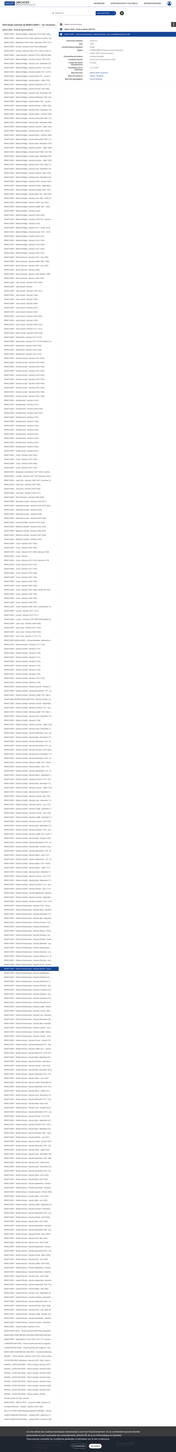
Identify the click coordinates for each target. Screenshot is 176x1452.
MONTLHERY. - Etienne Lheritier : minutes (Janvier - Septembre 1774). (28, 897)
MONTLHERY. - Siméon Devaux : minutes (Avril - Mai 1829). (26, 1238)
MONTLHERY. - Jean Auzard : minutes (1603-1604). (23, 316)
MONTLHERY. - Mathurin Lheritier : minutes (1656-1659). (25, 527)
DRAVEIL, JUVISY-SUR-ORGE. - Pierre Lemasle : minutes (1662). (27, 1373)
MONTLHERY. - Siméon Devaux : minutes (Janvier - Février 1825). (28, 1192)
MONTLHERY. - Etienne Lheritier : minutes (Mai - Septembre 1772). (28, 880)
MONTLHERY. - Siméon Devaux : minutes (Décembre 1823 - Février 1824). (28, 1171)
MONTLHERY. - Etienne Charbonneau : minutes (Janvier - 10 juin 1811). (28, 1036)
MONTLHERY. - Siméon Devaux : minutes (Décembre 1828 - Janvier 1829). (28, 1230)
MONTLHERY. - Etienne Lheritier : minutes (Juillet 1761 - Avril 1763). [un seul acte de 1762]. (28, 834)
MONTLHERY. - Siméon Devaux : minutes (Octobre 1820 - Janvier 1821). (28, 1133)
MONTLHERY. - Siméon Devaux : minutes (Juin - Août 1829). (26, 1242)
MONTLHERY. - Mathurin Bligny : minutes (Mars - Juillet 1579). (27, 80)
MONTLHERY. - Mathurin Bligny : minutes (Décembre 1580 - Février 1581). (28, 97)
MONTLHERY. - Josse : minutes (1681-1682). (21, 577)
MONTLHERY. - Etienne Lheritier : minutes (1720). (22, 653)
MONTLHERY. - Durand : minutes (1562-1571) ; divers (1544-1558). (28, 51)
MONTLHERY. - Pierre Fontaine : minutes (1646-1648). (24, 497)
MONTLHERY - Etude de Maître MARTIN (17, 30)
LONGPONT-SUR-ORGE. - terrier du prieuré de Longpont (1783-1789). (28, 1348)
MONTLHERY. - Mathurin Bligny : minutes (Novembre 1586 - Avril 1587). (28, 139)
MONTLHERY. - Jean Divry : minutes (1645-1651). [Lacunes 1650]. (28, 480)
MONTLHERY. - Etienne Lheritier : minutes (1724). (22, 670)
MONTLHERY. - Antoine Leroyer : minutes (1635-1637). (24, 379)
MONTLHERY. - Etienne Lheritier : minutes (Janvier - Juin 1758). (27, 813)
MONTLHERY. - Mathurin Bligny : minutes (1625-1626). (24, 245)
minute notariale (96, 79)
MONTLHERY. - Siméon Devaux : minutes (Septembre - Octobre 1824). (28, 1183)
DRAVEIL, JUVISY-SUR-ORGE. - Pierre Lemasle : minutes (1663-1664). (28, 1377)
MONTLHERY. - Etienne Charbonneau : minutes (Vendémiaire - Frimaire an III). (28, 927)
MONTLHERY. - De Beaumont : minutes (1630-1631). (23, 413)
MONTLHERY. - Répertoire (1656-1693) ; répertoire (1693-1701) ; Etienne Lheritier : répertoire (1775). (28, 42)
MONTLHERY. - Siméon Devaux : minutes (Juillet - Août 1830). (27, 1263)
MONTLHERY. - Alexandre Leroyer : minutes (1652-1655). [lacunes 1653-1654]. (28, 506)
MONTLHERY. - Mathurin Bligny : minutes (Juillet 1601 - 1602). (27, 207)
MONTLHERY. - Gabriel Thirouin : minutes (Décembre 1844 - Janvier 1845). (28, 1301)
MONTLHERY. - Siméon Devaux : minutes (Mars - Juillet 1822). (27, 1150)
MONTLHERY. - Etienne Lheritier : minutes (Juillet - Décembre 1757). (28, 809)
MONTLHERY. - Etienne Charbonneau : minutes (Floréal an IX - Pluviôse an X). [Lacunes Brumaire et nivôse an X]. (28, 977)
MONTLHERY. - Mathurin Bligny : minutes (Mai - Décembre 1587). (28, 143)
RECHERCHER (99, 3)
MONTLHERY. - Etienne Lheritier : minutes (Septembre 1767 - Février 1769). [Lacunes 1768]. (28, 859)
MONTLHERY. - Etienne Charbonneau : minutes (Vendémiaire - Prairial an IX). (28, 973)
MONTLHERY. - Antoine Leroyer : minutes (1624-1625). (24, 362)
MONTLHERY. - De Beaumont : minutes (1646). (21, 447)
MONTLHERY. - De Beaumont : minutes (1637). (21, 434)
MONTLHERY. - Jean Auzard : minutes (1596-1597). (23, 291)
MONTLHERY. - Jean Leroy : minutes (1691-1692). (22, 628)
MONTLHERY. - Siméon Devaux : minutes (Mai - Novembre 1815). (28, 1070)
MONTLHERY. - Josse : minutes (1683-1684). (21, 581)
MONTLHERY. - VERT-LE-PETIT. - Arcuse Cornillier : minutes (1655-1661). (28, 1402)
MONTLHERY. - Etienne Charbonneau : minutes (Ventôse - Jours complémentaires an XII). (28, 994)
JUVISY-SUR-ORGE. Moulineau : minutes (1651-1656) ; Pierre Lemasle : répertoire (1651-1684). (28, 1360)
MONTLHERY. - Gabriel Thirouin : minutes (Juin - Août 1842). (26, 1276)
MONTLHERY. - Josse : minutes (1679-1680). (21, 573)
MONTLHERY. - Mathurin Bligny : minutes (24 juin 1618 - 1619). (27, 232)
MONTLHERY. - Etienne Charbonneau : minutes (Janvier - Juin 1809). (28, 1028)
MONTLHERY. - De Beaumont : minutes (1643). (21, 442)
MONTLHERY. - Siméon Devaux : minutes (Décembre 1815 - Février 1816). (28, 1074)
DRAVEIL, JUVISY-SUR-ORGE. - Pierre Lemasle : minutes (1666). (27, 1386)
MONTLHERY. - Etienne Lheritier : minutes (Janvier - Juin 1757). (27, 805)
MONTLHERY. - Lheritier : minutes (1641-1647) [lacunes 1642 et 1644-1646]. (28, 476)
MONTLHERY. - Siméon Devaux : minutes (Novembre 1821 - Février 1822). (28, 1146)
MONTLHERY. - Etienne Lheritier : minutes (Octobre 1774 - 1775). (28, 901)
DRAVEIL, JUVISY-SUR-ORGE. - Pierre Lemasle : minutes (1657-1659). (28, 1365)
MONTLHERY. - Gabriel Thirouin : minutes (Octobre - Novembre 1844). (28, 1297)
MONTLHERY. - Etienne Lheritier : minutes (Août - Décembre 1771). (28, 872)
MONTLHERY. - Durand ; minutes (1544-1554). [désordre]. (25, 47)
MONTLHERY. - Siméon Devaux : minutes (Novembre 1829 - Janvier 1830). (28, 1251)
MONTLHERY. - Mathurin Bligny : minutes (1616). (22, 223)
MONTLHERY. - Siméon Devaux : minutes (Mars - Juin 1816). (26, 1078)
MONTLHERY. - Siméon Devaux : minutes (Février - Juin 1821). (27, 1137)
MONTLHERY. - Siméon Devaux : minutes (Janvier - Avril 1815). (27, 1066)
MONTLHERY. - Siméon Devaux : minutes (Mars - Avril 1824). (26, 1175)
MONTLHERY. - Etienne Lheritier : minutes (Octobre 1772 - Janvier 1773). (28, 885)
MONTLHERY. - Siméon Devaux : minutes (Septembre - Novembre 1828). (28, 1226)
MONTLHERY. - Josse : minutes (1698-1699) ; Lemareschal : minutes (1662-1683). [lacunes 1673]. (28, 607)
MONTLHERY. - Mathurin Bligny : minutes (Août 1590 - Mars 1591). (28, 165)
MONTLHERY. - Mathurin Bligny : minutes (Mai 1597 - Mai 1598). (28, 194)
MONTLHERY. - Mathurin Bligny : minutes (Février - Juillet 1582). (28, 106)
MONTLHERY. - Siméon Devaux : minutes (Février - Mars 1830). (27, 1255)
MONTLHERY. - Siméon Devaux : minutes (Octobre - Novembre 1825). (28, 1209)
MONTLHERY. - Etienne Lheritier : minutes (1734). (22, 682)
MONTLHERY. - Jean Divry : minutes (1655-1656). (22, 489)
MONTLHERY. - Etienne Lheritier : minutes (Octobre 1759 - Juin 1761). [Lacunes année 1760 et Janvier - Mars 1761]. (28, 830)
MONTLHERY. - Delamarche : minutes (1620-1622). (23, 346)
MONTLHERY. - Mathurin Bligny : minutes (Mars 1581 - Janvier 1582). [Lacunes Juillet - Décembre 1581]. (28, 101)
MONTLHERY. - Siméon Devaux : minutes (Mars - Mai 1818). (26, 1103)
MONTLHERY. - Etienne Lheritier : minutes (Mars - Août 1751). (27, 767)
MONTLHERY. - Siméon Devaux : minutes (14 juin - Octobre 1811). (28, 1040)
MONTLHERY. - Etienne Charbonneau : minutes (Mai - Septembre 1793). (28, 918)
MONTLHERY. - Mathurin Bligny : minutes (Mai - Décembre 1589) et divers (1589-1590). (28, 156)
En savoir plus (79, 1446)
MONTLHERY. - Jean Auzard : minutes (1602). (21, 312)
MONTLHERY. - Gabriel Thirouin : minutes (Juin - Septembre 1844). (28, 1293)
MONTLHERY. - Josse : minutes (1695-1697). (21, 602)
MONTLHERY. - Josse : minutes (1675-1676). (21, 565)
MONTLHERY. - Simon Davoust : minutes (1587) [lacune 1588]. (27, 274)
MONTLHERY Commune (99, 73)
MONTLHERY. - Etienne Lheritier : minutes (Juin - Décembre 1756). (28, 800)
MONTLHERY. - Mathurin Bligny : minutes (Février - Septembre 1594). (28, 186)
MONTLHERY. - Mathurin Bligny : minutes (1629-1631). (24, 253)
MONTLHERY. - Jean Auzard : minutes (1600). (21, 303)
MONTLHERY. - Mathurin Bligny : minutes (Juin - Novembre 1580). (28, 93)
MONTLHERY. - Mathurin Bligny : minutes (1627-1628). (24, 249)
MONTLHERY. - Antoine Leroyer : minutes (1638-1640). (24, 383)
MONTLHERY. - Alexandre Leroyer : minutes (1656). (23, 510)
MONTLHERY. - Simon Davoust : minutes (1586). (22, 270)
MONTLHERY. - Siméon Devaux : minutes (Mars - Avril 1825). (26, 1196)
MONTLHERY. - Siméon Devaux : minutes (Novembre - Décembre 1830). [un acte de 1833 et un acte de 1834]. (28, 1272)
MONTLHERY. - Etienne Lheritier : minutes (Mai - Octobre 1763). (27, 838)
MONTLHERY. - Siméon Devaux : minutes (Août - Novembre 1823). (28, 1167)
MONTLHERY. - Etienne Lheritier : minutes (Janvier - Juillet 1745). (28, 725)
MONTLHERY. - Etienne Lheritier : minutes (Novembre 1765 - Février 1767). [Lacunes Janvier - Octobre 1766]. (28, 851)
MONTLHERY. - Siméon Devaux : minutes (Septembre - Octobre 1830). (28, 1268)
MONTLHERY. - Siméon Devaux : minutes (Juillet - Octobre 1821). (28, 1141)
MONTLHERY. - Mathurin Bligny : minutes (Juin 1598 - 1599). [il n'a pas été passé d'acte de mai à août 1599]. (28, 198)
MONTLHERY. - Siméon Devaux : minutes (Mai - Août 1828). (26, 1221)
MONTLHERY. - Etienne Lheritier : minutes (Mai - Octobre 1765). (27, 847)
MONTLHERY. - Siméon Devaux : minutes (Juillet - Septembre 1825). (28, 1205)
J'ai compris (95, 1446)
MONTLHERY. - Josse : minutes (15, 556)
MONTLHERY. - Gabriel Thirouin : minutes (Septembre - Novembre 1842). (28, 1280)
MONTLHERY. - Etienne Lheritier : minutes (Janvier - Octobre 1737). (28, 687)
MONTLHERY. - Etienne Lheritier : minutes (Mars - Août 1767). (27, 855)
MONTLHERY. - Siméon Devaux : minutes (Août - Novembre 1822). (28, 1154)
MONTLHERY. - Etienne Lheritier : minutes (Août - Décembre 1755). (28, 792)
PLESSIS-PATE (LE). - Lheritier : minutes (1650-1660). (24, 1407)
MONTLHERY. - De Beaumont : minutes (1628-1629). (23, 409)
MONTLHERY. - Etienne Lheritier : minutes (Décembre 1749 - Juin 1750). (28, 758)
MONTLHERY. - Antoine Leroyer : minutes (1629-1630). (24, 367)
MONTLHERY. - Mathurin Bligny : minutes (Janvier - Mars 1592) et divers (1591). (28, 173)
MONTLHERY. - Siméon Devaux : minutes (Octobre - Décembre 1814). (28, 1061)
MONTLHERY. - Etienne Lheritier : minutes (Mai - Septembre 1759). (28, 826)
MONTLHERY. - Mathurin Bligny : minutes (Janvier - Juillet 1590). (28, 160)
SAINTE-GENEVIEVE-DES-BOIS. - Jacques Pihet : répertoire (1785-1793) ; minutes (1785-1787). (28, 1415)
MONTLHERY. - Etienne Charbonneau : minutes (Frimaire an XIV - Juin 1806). (28, 1002)
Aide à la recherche (60, 17)
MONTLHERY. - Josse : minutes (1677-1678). (21, 569)
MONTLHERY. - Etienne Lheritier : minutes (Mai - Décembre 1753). (28, 783)
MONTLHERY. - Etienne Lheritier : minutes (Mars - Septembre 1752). (28, 775)
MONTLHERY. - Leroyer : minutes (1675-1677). (21, 615)
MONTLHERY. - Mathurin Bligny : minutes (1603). (22, 211)
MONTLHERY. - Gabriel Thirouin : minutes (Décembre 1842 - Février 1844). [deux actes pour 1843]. (28, 1285)
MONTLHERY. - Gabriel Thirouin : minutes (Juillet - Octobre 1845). (28, 1314)
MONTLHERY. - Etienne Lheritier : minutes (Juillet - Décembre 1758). (28, 817)
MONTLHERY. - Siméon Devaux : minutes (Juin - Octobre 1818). (27, 1108)
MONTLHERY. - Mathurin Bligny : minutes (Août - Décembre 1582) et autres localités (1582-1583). (28, 110)
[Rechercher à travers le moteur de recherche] (74, 13)
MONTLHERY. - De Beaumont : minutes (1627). (21, 405)
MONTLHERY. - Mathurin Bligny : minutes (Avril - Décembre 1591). (28, 169)
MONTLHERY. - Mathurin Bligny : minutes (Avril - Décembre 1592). (28, 177)
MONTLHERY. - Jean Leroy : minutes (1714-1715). (22, 636)
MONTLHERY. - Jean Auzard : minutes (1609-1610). (23, 325)
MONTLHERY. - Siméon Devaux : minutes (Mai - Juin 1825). (26, 1200)
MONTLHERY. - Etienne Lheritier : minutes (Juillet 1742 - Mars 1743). (28, 712)
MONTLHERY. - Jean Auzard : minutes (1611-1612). (23, 329)
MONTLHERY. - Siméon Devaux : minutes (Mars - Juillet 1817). (27, 1091)
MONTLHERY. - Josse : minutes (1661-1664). (21, 543)
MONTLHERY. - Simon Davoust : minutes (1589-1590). (24, 278)
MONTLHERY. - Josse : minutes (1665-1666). (21, 548)
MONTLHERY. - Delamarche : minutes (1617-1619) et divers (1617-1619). (28, 341)
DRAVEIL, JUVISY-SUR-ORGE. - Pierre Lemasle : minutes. (25, 1394)
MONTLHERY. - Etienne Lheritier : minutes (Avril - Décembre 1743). (28, 716)
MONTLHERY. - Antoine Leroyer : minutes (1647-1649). (24, 396)
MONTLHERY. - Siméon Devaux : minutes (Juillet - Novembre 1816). (28, 1082)
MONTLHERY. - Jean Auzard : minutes (18, 287)
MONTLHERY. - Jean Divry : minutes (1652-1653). (22, 485)
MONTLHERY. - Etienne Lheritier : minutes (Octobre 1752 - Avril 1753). (28, 779)
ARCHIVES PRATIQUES (152, 3)
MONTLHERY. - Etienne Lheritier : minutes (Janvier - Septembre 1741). (28, 703)
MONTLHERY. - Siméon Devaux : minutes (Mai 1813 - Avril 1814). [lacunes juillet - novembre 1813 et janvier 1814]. (28, 1053)
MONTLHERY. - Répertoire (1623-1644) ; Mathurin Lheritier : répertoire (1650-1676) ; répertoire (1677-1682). (28, 38)
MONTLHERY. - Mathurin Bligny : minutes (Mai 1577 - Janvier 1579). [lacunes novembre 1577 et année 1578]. (28, 76)
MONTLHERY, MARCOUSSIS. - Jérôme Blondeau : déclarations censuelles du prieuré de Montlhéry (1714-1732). (28, 640)
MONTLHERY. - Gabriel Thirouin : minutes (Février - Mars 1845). (27, 1306)
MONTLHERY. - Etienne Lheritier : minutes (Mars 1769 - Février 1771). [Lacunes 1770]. (28, 863)
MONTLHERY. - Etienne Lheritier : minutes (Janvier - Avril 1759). (27, 821)
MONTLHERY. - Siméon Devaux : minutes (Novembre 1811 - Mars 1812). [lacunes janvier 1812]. (28, 1045)
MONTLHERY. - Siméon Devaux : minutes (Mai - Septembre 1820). (28, 1129)
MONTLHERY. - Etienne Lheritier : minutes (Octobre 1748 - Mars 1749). (28, 750)
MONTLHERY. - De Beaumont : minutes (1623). (21, 400)
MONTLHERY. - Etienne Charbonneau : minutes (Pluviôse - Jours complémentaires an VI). (28, 960)
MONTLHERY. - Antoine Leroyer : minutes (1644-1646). (24, 392)
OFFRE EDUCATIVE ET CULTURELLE (124, 3)
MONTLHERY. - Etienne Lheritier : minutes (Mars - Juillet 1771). (27, 868)
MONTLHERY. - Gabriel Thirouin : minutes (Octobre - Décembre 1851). (28, 1322)
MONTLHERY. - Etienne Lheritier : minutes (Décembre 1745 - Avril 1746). (28, 733)
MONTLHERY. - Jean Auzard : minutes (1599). (21, 299)
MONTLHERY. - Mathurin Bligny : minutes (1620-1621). (24, 236)
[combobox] (106, 13)
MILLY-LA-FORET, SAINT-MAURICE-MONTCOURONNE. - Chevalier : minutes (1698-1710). (28, 1411)
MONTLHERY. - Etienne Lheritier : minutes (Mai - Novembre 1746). (28, 737)
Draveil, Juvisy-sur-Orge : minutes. (16, 1398)
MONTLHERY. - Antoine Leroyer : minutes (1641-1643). (24, 388)
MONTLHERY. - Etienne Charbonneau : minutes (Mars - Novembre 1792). (28, 910)
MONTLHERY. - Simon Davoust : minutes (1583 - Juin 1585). (26, 266)
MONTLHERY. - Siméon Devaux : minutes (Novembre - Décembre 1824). (28, 1188)
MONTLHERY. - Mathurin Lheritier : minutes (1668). (23, 539)
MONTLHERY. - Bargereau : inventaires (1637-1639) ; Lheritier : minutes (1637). (28, 472)
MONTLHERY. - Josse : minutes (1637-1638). (21, 459)
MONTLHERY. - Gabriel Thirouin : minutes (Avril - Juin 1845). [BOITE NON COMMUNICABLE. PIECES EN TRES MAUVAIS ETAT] (28, 1310)
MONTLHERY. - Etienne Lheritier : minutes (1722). (22, 661)
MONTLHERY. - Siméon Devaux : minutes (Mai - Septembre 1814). (28, 1057)
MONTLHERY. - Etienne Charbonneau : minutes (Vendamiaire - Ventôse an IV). (28, 948)
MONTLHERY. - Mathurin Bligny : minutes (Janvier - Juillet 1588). (28, 148)
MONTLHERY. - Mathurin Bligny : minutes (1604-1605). (24, 215)
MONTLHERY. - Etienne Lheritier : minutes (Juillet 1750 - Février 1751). (28, 762)
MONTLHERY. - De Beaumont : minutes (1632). (21, 417)
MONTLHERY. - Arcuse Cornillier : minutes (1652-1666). (24, 522)
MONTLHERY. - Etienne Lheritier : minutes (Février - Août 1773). (27, 889)
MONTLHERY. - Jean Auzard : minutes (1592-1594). (23, 282)
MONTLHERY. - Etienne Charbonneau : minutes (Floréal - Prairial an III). (28, 939)
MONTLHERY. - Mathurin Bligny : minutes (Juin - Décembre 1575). (28, 63)
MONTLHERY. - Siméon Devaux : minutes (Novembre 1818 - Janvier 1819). (28, 1112)
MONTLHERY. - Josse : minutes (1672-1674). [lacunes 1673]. (26, 560)
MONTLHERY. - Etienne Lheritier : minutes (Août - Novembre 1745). (28, 729)
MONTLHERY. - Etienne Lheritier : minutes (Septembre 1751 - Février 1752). (28, 771)
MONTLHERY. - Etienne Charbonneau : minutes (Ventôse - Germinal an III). (28, 935)
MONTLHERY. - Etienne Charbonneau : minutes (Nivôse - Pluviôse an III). (28, 931)
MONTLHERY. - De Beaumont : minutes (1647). (21, 451)
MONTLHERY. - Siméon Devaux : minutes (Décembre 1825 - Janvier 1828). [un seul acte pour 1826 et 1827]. (28, 1213)
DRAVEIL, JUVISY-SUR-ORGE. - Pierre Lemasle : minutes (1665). (27, 1381)
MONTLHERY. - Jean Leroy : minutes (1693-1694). (22, 632)
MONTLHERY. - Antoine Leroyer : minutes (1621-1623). (24, 358)
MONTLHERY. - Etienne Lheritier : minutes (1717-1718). (24, 645)
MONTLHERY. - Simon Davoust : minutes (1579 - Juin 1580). (26, 257)
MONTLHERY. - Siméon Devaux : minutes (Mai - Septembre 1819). (28, 1120)
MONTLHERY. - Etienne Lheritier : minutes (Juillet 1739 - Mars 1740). (28, 695)
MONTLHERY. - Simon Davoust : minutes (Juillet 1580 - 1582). (27, 261)
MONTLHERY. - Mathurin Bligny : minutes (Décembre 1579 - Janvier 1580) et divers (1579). (28, 85)
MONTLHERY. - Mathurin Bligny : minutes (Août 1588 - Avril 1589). (28, 152)
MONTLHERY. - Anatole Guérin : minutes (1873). (22, 1327)
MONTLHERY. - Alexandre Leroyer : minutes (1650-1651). (25, 501)
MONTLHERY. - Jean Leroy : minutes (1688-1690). (22, 623)
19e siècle (99, 76)
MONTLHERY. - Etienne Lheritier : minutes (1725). (22, 674)
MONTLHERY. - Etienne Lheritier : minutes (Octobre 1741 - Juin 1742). (28, 708)
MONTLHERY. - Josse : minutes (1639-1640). (21, 463)
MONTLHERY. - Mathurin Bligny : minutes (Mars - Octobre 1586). (28, 135)
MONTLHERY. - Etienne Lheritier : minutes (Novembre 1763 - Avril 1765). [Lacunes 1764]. (28, 842)
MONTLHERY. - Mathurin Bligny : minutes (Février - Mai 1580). (27, 89)
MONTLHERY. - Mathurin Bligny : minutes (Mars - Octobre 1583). (28, 114)
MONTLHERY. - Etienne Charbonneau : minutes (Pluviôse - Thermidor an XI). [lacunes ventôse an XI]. (28, 986)
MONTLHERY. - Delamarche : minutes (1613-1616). (23, 337)
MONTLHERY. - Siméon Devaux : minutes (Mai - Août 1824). (26, 1179)
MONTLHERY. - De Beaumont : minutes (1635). (21, 426)
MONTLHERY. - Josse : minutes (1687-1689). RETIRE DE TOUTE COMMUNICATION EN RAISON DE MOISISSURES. (28, 590)
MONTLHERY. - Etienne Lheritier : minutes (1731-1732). (24, 678)
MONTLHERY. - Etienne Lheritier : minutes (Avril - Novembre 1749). (28, 754)
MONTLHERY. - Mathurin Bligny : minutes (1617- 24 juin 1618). (27, 228)
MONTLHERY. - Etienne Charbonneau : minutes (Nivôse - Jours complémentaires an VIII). (28, 969)
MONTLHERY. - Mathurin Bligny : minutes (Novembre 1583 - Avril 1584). (28, 118)
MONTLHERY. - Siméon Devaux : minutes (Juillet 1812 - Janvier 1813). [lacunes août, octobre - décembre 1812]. (28, 1049)
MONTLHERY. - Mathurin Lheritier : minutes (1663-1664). (25, 535)
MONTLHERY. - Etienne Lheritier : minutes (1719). (22, 649)
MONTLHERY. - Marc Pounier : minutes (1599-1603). (23, 333)
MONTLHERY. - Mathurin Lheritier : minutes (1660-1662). (25, 531)
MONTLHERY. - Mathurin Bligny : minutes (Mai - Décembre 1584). (28, 122)
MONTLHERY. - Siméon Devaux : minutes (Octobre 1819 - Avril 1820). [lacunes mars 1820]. (28, 1125)
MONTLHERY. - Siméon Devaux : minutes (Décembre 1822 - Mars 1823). (28, 1158)
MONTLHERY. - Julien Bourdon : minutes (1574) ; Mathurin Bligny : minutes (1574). (28, 55)
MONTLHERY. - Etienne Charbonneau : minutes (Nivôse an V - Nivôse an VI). (28, 956)
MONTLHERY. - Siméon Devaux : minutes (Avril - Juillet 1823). (27, 1162)
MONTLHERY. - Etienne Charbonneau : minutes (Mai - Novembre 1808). (28, 1023)
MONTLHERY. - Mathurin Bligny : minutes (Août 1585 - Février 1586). (28, 131)
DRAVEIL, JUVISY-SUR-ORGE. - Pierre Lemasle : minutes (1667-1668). (28, 1390)
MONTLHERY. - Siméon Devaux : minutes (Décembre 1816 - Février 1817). (28, 1087)
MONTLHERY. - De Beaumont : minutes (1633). (21, 421)
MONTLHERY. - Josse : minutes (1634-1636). (21, 455)
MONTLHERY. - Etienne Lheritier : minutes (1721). (22, 657)
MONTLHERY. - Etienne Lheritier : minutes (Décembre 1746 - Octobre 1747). (28, 741)
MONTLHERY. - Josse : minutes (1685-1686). (21, 586)
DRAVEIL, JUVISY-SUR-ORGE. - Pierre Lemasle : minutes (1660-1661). (28, 1369)
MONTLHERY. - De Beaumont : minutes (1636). (21, 430)
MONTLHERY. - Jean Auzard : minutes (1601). (21, 308)
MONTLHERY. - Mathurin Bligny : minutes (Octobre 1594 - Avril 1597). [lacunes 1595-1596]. (28, 190)
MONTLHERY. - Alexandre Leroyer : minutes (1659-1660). (25, 518)
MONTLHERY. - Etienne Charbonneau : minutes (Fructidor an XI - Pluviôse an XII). (28, 990)
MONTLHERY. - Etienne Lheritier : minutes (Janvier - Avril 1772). (27, 876)
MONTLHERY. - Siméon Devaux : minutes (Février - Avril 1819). (27, 1116)
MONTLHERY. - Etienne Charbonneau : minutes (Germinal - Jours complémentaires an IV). (28, 952)
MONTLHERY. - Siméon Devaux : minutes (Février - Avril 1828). (27, 1217)
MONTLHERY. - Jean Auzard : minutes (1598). (21, 295)
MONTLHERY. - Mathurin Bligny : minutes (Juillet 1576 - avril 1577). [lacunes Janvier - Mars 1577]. (28, 72)
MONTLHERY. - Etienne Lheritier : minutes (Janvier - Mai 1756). (27, 796)
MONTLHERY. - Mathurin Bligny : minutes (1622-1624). (24, 240)
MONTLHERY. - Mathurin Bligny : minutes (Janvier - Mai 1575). (27, 59)
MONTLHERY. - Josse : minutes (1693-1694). (21, 598)
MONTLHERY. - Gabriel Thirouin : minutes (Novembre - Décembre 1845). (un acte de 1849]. (28, 1318)
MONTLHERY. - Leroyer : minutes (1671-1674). (21, 611)
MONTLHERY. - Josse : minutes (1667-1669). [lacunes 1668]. (26, 552)
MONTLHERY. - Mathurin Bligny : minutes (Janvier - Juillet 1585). (28, 127)
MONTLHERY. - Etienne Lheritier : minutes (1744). (22, 720)
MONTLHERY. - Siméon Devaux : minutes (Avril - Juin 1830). (26, 1259)
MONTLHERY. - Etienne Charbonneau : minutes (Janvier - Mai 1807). (28, 1011)
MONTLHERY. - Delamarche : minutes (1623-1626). (23, 350)
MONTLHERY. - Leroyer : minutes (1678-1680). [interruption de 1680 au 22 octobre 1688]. (28, 619)
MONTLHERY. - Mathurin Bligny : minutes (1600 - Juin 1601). (26, 202)
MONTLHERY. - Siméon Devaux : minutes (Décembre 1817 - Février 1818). (28, 1099)
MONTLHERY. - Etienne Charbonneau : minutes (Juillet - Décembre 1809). (28, 1032)
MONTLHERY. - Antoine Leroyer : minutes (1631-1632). (24, 371)
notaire (92, 76)
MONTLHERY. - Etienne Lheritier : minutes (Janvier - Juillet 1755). (28, 788)
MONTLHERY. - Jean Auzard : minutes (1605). (21, 320)
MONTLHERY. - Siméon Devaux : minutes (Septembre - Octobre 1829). (28, 1247)
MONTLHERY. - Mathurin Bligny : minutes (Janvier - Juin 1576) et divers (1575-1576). (28, 68)
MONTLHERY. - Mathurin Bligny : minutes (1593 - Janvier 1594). (28, 181)
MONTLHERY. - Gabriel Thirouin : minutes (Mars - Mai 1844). (26, 1289)
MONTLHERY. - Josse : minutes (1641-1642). (21, 468)
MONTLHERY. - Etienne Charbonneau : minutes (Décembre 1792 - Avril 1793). (28, 914)
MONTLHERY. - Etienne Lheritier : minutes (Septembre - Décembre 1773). (28, 893)
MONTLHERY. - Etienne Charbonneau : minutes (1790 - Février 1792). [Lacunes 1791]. (28, 906)
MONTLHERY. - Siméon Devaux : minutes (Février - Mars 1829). (27, 1234)
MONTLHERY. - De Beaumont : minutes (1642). (21, 438)
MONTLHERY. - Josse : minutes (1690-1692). (21, 594)
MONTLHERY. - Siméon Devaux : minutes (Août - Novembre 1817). (28, 1095)
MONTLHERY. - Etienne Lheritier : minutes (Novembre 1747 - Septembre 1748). (28, 746)
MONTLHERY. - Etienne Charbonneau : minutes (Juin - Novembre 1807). (28, 1015)
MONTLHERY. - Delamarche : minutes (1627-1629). (23, 354)
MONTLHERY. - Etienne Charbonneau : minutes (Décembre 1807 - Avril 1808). (28, 1019)
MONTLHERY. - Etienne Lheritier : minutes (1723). (22, 666)
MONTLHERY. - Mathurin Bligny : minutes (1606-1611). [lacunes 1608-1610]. (28, 219)
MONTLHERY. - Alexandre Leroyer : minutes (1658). (23, 514)
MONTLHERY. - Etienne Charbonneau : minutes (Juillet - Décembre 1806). (28, 1007)
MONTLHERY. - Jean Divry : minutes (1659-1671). (22, 493)
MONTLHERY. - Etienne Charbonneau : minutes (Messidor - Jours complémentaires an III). (28, 943)
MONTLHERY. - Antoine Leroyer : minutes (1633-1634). (24, 375)
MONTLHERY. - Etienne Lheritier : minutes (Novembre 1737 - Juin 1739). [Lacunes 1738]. (28, 691)
